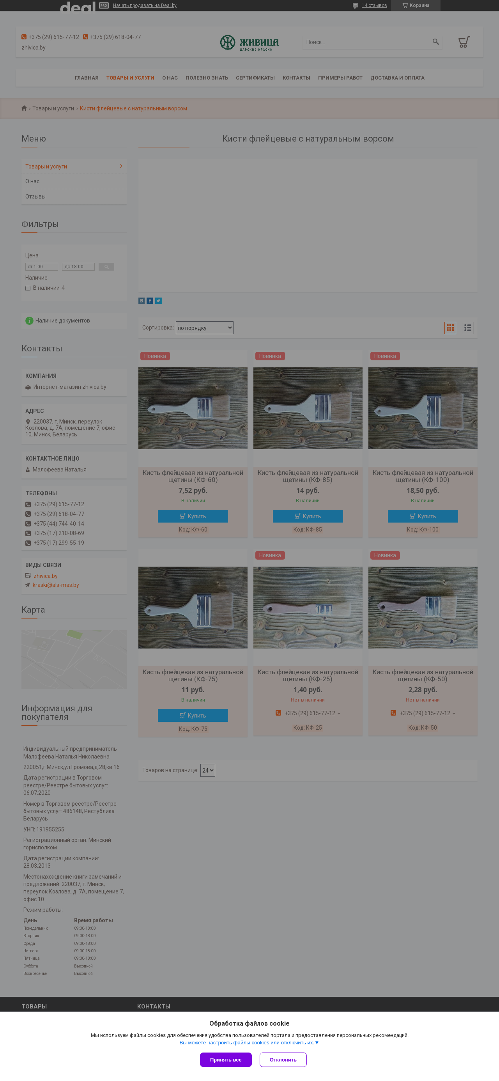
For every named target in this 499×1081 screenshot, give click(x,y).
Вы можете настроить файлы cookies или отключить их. (246, 1043)
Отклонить (283, 1060)
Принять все (226, 1060)
